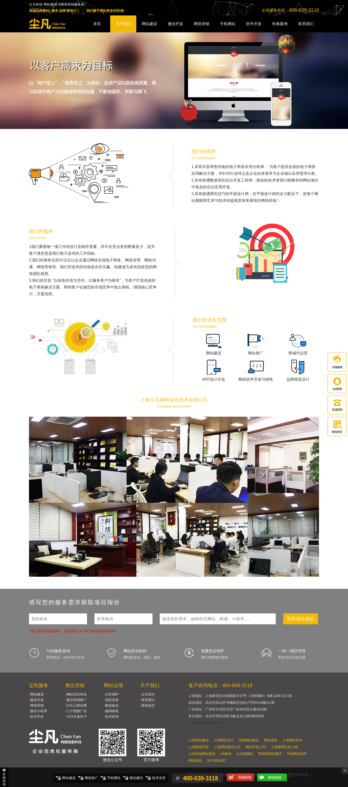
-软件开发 (36, 716)
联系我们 (306, 24)
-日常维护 (111, 694)
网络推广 (91, 778)
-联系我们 (147, 700)
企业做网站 (244, 754)
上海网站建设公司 (227, 747)
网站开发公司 (256, 747)
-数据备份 (111, 705)
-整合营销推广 (76, 700)
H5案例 (226, 754)
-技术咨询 (111, 716)
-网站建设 (36, 694)
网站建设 (149, 24)
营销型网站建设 (270, 754)
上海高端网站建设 (202, 754)
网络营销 (201, 24)
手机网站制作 (297, 754)
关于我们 (123, 24)
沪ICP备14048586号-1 (205, 723)
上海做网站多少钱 (284, 747)
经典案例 (280, 24)
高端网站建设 (249, 740)
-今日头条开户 (76, 716)
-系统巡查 (111, 700)
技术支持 (159, 778)
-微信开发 (36, 700)
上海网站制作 (292, 740)
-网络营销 (36, 705)
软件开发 (253, 24)
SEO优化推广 (217, 760)
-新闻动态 (147, 705)
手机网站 (227, 24)
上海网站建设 (198, 740)
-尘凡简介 (147, 694)
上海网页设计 (224, 740)
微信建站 (136, 778)
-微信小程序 (38, 711)
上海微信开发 (198, 747)
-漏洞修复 (111, 711)
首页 (97, 24)
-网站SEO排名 (76, 694)
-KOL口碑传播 (76, 705)
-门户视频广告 (76, 711)
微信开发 (175, 24)
